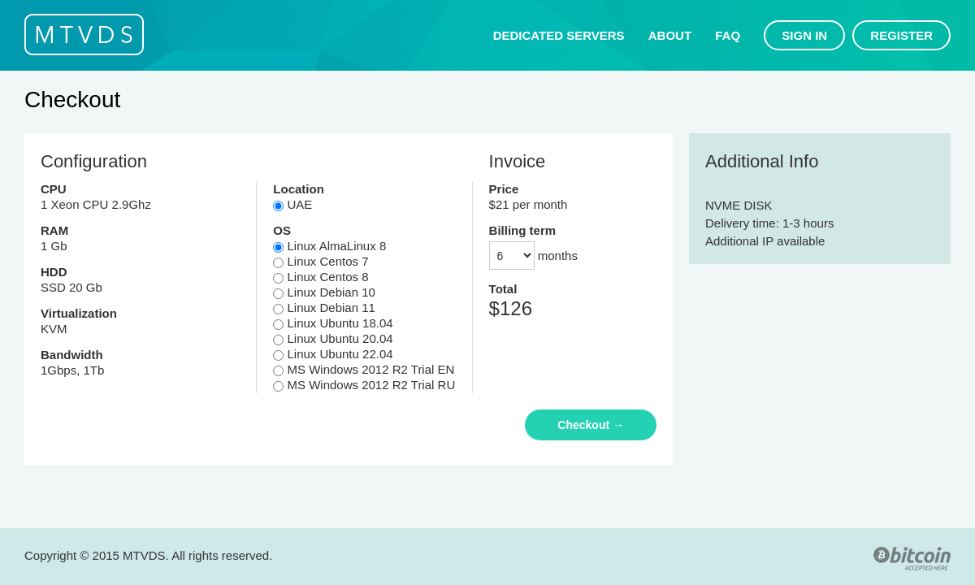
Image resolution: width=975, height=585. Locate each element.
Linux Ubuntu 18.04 (332, 323)
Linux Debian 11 (324, 307)
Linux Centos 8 (320, 277)
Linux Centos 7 (320, 261)
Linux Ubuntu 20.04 (332, 338)
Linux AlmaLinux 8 (329, 246)
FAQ (727, 35)
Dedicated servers (559, 35)
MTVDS (84, 34)
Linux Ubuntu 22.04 (332, 354)
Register (901, 35)
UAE (292, 204)
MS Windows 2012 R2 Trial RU (364, 385)
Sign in (804, 35)
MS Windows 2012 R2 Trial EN (363, 369)
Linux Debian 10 (324, 292)
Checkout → (590, 424)
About (669, 35)
